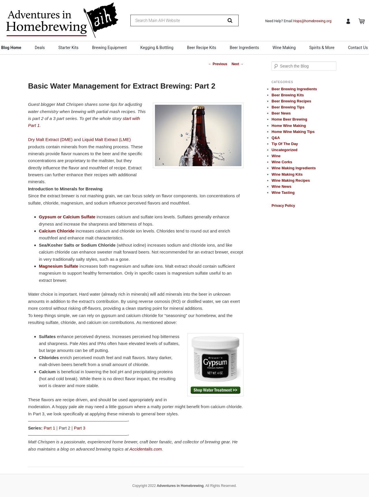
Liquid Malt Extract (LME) (106, 139)
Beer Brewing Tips (287, 107)
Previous (217, 64)
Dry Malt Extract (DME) (50, 139)
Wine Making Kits (287, 174)
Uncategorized (284, 150)
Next (237, 64)
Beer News (281, 113)
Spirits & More (321, 47)
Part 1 (49, 427)
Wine (275, 156)
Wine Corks (281, 162)
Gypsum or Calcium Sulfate (67, 216)
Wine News (281, 186)
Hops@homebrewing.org (312, 21)
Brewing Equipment (109, 47)
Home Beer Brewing (289, 119)
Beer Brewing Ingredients (294, 89)
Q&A (275, 138)
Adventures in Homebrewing (180, 486)
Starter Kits (68, 47)
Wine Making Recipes (290, 180)
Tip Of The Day (284, 144)
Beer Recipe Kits (201, 47)
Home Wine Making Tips (292, 132)
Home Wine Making (288, 125)
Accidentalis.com (146, 449)
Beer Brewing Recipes (291, 101)
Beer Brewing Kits (287, 95)
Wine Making (284, 47)
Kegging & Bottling (156, 47)
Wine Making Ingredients (293, 168)
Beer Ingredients (244, 47)
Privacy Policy (283, 206)
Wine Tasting (283, 192)
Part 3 (79, 427)
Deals (40, 47)
